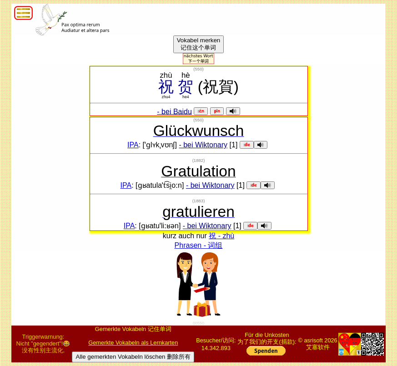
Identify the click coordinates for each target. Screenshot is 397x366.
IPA (133, 145)
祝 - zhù (221, 236)
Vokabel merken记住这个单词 (199, 44)
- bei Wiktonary (203, 145)
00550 (198, 323)
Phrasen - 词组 (199, 245)
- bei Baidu (174, 111)
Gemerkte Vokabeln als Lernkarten (133, 342)
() (198, 68)
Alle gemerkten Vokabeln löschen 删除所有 (133, 356)
